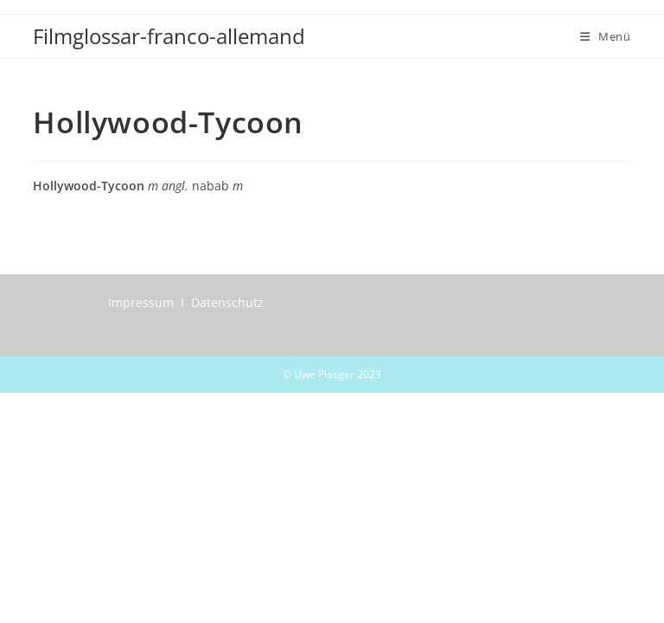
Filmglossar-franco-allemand (169, 36)
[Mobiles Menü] (605, 36)
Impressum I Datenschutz (186, 302)
